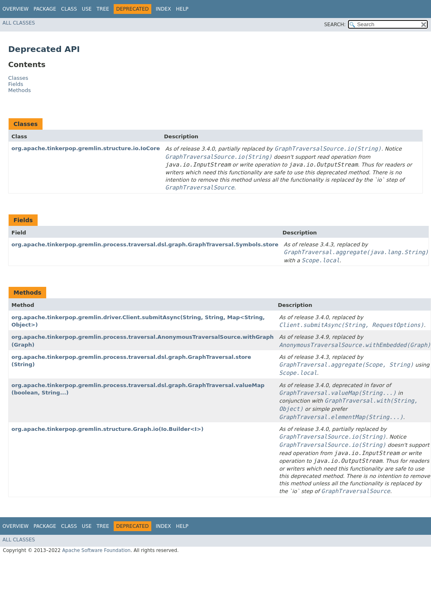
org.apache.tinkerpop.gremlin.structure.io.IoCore (85, 148)
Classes (18, 78)
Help (182, 9)
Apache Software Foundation (96, 550)
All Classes (18, 23)
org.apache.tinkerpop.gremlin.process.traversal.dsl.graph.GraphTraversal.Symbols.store (144, 244)
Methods (19, 90)
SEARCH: (335, 24)
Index (163, 9)
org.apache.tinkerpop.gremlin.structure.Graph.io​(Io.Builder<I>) (107, 429)
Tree (103, 9)
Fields (15, 84)
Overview (15, 9)
